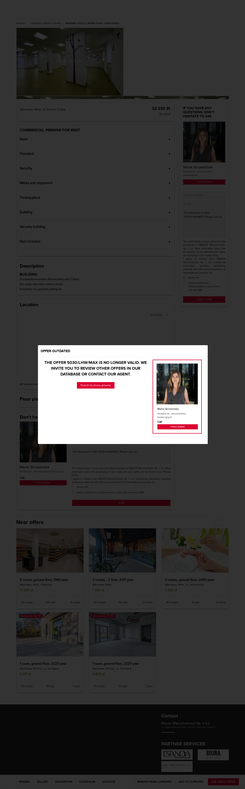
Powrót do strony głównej (95, 385)
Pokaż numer (178, 427)
